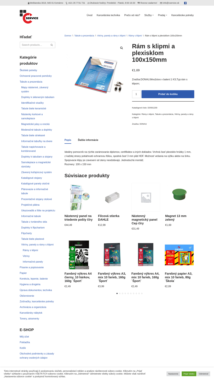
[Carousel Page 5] (128, 293)
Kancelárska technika (108, 15)
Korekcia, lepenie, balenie (34, 278)
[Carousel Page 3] (122, 293)
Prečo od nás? (132, 15)
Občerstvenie (27, 296)
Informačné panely (33, 261)
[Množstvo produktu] (136, 94)
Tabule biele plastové (32, 239)
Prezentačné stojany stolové (36, 199)
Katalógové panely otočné (35, 183)
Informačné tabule (31, 216)
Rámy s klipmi (30, 250)
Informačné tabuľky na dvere (36, 141)
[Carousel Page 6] (130, 293)
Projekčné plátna (30, 205)
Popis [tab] (67, 140)
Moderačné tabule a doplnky (36, 129)
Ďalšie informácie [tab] (88, 140)
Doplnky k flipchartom (33, 227)
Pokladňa (25, 342)
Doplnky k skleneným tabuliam (37, 97)
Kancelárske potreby (182, 15)
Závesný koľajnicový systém (36, 172)
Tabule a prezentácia (31, 81)
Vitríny (26, 256)
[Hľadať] (34, 45)
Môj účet (24, 336)
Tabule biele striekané (33, 135)
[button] (153, 15)
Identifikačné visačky (32, 103)
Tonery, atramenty (29, 318)
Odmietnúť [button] (203, 374)
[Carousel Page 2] (119, 293)
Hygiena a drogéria (30, 284)
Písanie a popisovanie (32, 267)
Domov (67, 35)
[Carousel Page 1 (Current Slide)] (117, 293)
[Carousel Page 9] (139, 293)
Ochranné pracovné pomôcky (36, 76)
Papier (23, 273)
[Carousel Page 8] (136, 293)
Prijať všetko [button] (189, 374)
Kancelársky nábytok (31, 312)
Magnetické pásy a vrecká (35, 124)
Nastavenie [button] (173, 374)
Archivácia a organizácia (33, 307)
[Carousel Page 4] (125, 293)
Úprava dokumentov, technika (36, 290)
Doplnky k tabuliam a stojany (37, 156)
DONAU (143, 124)
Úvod (89, 15)
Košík (23, 348)
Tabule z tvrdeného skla (34, 222)
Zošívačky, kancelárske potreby (37, 301)
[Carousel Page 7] (133, 293)
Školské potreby (28, 70)
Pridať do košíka (168, 94)
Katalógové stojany (31, 178)
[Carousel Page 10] (141, 293)
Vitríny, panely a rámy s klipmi (37, 244)
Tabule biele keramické (33, 108)
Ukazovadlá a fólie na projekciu (38, 210)
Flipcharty (26, 233)
